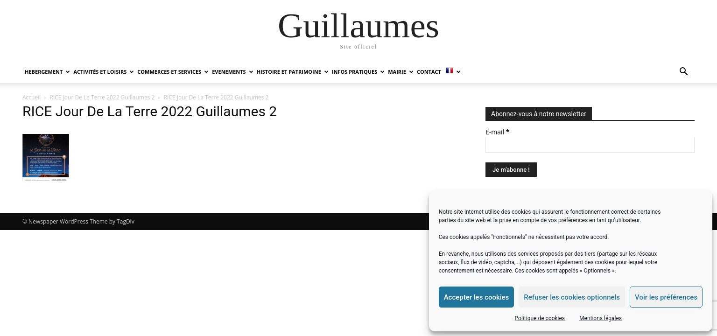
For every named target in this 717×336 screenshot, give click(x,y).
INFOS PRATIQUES (358, 71)
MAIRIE (401, 71)
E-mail (497, 131)
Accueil (31, 97)
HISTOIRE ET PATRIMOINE (293, 71)
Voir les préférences (666, 297)
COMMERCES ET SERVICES (173, 71)
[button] (683, 72)
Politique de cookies (540, 318)
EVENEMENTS (232, 71)
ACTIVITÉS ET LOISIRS (103, 71)
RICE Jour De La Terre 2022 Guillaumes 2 (102, 97)
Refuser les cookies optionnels (572, 297)
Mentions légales (600, 318)
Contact (429, 71)
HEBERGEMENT (47, 71)
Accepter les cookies (476, 297)
